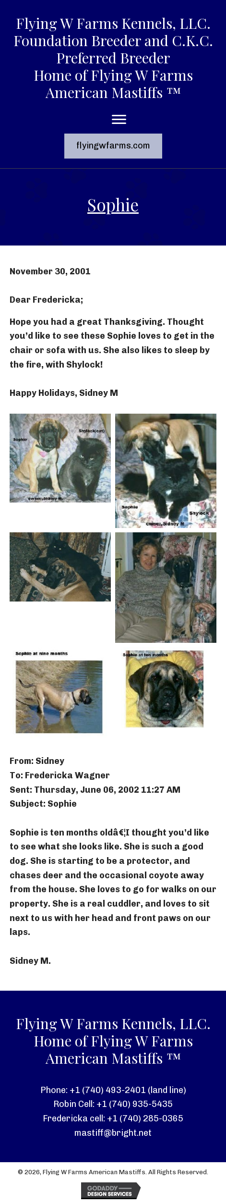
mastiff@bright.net (113, 1133)
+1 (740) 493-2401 (108, 1090)
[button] (113, 146)
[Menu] (119, 119)
